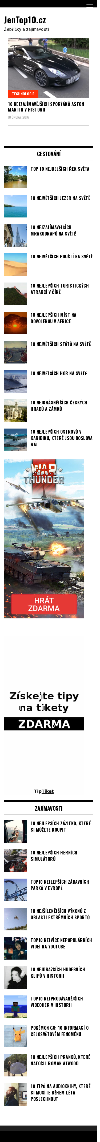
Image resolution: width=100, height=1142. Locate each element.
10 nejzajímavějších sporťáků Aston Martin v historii (46, 107)
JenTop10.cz (25, 19)
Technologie (23, 93)
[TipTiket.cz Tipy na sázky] (44, 792)
